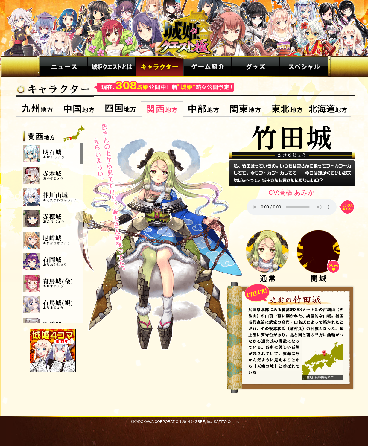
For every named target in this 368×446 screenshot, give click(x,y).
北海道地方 (329, 109)
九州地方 (37, 109)
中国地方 (79, 109)
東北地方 (287, 109)
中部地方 (204, 109)
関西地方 (162, 109)
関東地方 (245, 109)
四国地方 (120, 109)
